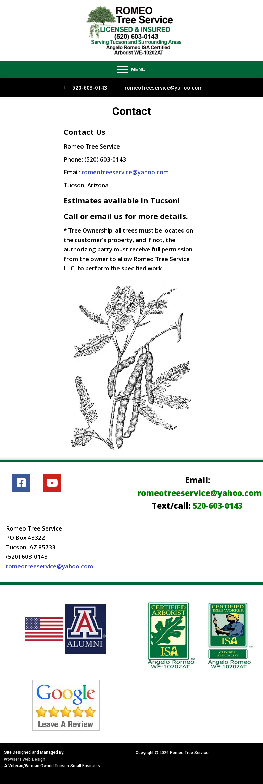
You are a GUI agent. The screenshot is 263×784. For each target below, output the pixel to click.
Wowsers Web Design (24, 759)
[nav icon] (131, 69)
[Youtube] (52, 483)
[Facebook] (21, 483)
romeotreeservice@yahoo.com (158, 87)
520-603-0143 (83, 87)
